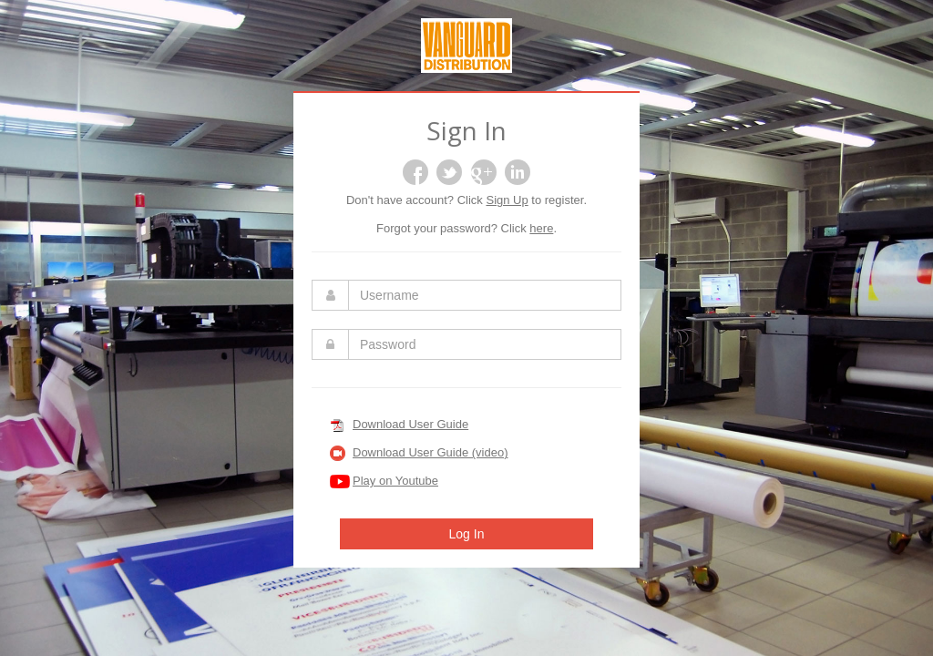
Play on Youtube (395, 480)
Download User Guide (410, 424)
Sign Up (507, 200)
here (541, 228)
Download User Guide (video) (430, 452)
